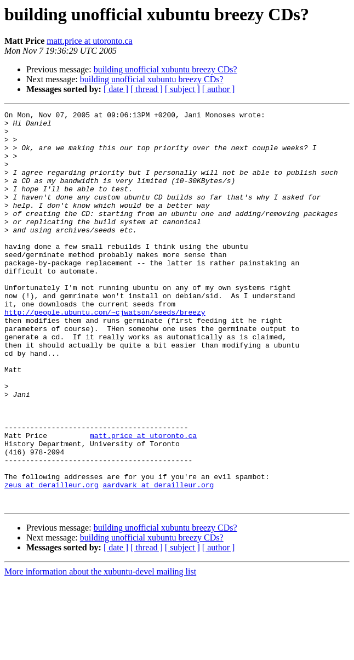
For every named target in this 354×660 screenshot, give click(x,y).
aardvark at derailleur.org (158, 560)
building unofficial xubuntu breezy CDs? (165, 69)
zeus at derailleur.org (51, 560)
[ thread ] (146, 89)
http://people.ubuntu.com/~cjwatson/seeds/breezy (104, 353)
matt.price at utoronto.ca (89, 40)
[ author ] (218, 89)
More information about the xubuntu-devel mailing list (100, 650)
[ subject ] (182, 89)
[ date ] (116, 89)
